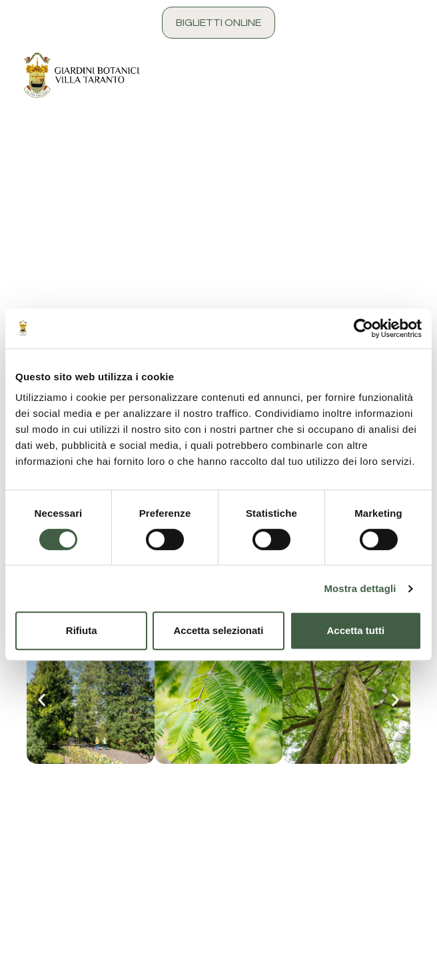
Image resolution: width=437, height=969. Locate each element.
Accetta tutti (355, 630)
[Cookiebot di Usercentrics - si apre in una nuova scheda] (363, 328)
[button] (41, 699)
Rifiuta (81, 630)
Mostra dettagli (360, 588)
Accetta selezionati (218, 630)
